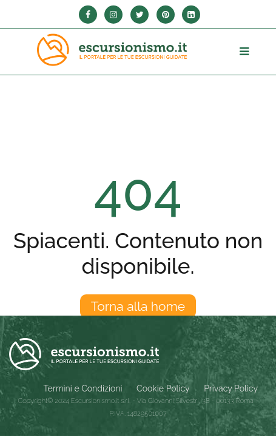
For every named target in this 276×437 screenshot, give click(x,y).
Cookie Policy (162, 388)
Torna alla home (138, 306)
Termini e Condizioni (83, 388)
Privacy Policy (231, 388)
